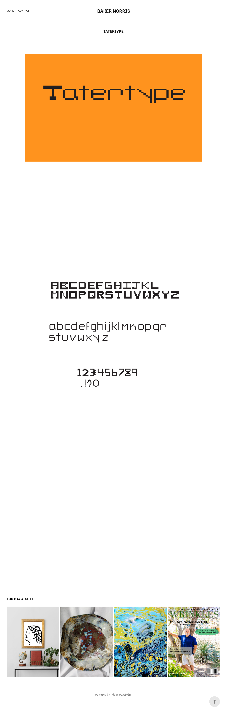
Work (10, 10)
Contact (23, 10)
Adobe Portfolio (121, 694)
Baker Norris (113, 10)
